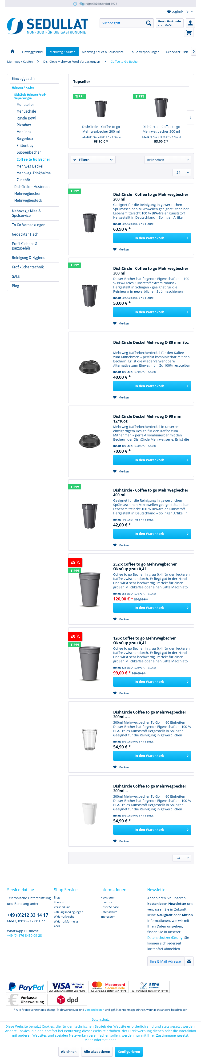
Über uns (106, 902)
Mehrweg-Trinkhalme (34, 173)
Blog (15, 286)
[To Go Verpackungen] (145, 51)
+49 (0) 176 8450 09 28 (24, 935)
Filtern (81, 159)
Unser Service (109, 907)
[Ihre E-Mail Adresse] (166, 961)
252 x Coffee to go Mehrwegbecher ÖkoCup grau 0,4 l (145, 566)
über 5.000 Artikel (95, 4)
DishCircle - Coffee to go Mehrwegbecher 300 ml (161, 129)
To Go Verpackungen (28, 225)
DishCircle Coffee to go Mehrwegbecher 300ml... (149, 788)
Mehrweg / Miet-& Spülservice (26, 213)
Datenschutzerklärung (164, 937)
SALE (16, 277)
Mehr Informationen (100, 1040)
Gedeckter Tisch (25, 234)
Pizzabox (24, 125)
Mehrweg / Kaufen (23, 87)
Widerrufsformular (66, 921)
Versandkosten (94, 1010)
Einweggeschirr (24, 79)
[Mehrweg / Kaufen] (62, 51)
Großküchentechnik (28, 267)
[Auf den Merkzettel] (121, 249)
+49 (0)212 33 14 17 (27, 915)
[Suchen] (149, 23)
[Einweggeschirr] (32, 51)
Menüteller (25, 105)
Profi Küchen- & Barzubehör (25, 246)
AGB (57, 926)
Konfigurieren (129, 1051)
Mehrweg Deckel (30, 166)
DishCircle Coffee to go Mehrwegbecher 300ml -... (149, 714)
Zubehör (23, 180)
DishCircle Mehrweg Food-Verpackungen (30, 96)
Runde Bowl (26, 118)
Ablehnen (68, 1051)
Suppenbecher (29, 152)
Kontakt (59, 902)
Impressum (107, 917)
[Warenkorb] (188, 32)
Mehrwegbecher (27, 194)
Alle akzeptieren (97, 1051)
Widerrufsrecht (64, 917)
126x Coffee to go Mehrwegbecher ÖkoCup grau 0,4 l (144, 640)
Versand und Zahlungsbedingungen (68, 909)
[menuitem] (127, 23)
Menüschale (26, 111)
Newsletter (107, 897)
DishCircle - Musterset (32, 187)
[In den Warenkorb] (152, 238)
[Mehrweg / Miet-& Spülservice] (103, 51)
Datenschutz (108, 912)
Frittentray (25, 146)
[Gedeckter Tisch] (177, 51)
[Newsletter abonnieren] (189, 961)
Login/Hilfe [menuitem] (178, 11)
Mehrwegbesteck (28, 200)
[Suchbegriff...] (127, 23)
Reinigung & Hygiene (28, 258)
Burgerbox (25, 139)
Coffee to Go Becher (33, 159)
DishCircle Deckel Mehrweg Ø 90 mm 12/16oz (147, 418)
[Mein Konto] (190, 23)
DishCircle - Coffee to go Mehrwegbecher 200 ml (101, 129)
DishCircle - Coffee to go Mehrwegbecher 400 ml (150, 492)
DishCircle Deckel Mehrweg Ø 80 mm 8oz (151, 342)
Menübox (24, 132)
